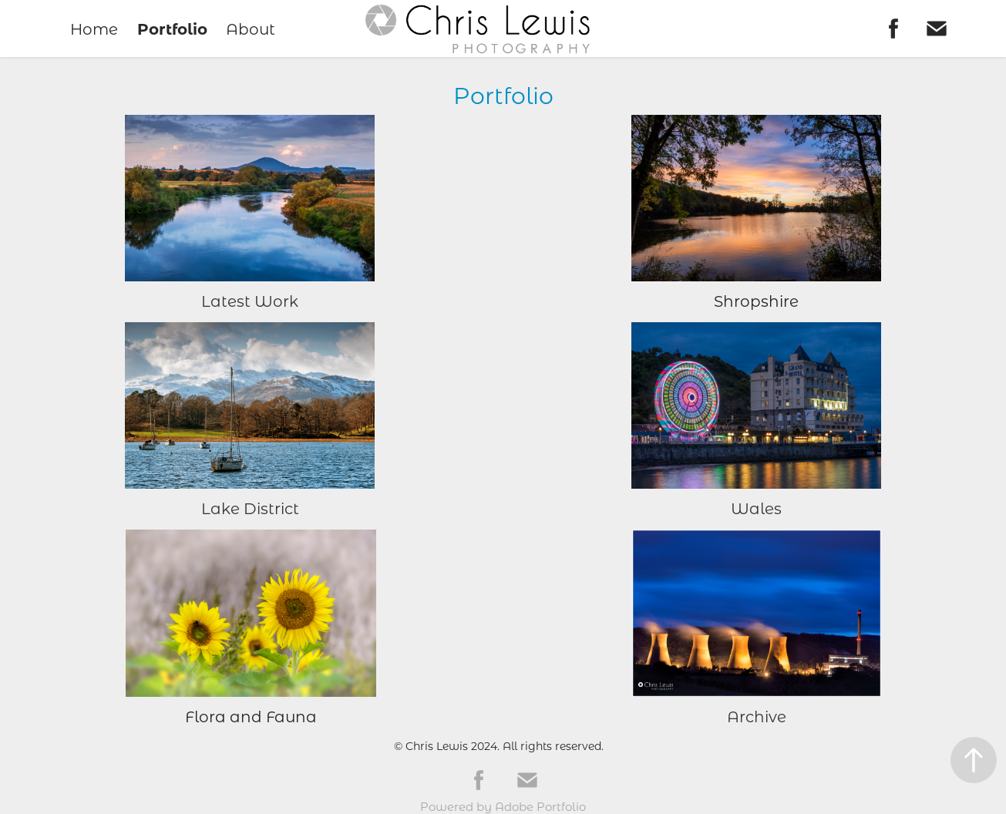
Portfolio (172, 28)
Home (94, 28)
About (250, 28)
